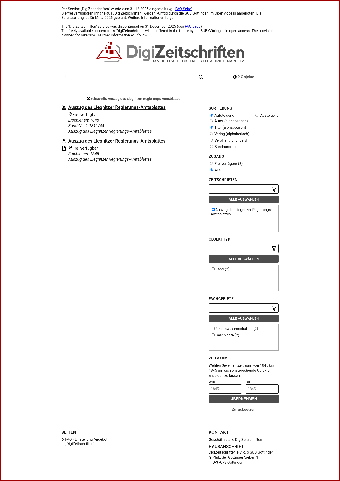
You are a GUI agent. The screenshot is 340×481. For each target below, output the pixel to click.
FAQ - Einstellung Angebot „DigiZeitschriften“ (86, 441)
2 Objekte (243, 77)
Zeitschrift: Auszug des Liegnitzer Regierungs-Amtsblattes (133, 99)
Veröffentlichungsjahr (230, 140)
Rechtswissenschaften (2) (235, 329)
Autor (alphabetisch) (229, 121)
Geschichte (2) (225, 335)
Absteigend (267, 115)
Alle (215, 170)
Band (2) (220, 269)
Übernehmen (244, 399)
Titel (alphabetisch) (228, 127)
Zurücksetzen (243, 409)
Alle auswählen (244, 199)
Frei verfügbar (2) (226, 163)
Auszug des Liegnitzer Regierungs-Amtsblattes (116, 107)
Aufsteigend (222, 115)
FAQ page (192, 26)
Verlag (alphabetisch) (229, 134)
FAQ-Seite (183, 9)
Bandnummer (223, 147)
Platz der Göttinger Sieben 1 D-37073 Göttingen (235, 460)
